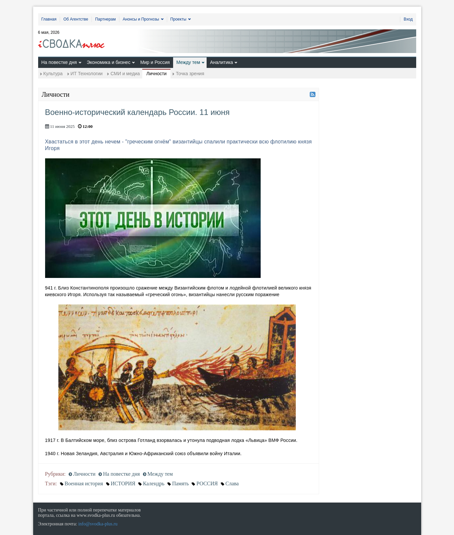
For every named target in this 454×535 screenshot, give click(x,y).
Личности (156, 73)
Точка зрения (190, 73)
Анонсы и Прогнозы (141, 19)
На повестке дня (59, 62)
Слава (232, 483)
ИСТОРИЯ (123, 483)
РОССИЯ (207, 483)
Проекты (178, 19)
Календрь (153, 483)
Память (180, 483)
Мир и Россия (155, 62)
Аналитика (221, 62)
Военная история (84, 483)
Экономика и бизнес (108, 62)
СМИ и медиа (125, 73)
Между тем (188, 62)
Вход (408, 19)
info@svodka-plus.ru (97, 523)
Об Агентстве (75, 19)
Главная (49, 19)
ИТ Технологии (87, 73)
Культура (53, 73)
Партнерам (105, 19)
